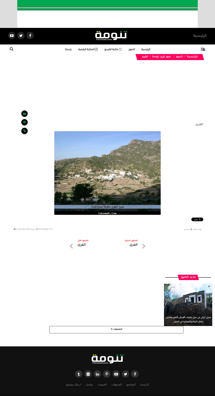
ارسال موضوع (73, 363)
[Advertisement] (107, 94)
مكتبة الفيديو (113, 49)
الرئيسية (199, 36)
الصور (132, 49)
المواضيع (131, 363)
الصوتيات (102, 363)
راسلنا (68, 49)
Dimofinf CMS (111, 380)
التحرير (187, 229)
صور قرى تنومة (162, 56)
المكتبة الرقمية (88, 49)
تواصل (89, 363)
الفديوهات (116, 363)
